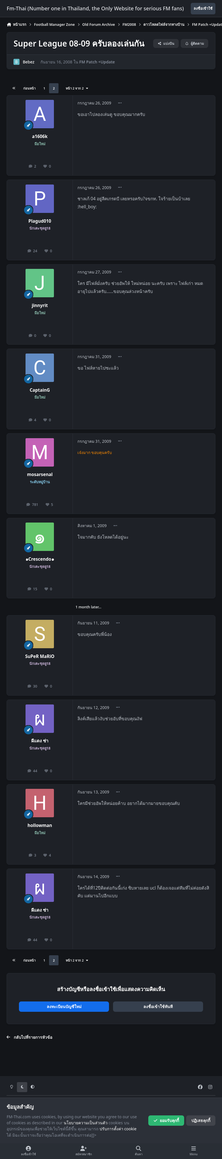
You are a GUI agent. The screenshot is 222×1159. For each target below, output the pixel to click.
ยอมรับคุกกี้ (166, 1120)
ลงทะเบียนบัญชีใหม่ (64, 1006)
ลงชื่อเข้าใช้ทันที (158, 1006)
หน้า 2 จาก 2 (77, 88)
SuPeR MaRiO (39, 656)
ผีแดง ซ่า (39, 741)
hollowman (40, 825)
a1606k (40, 136)
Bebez (28, 62)
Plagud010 (39, 221)
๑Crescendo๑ (40, 559)
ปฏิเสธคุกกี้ (200, 1120)
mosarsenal (39, 474)
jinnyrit (40, 305)
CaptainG (40, 390)
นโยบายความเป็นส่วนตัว (86, 1122)
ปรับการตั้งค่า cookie (118, 1128)
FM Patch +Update (97, 62)
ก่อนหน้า (29, 88)
